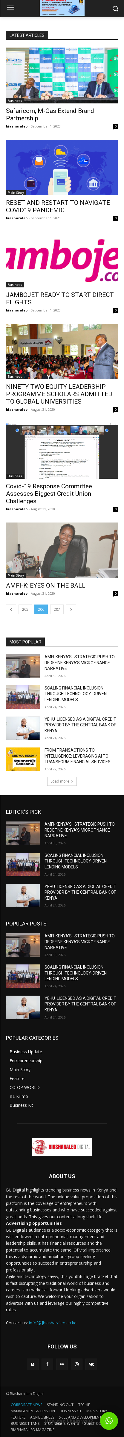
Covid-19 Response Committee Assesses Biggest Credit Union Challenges (49, 494)
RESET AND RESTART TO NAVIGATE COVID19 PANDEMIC (58, 206)
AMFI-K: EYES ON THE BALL (45, 585)
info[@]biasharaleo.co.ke (52, 1323)
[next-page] (71, 609)
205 (25, 609)
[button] (109, 1421)
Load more (62, 781)
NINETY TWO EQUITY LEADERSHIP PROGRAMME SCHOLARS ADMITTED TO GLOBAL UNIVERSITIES (59, 394)
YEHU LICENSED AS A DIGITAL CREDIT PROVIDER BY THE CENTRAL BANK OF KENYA (80, 725)
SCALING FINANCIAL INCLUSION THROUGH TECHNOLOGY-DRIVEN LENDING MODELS (76, 694)
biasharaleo (16, 126)
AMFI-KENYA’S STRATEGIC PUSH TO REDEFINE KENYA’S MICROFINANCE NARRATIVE (80, 662)
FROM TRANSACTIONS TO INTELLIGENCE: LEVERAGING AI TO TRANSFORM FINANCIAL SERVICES (78, 756)
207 (57, 609)
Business (15, 101)
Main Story (16, 193)
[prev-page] (11, 609)
